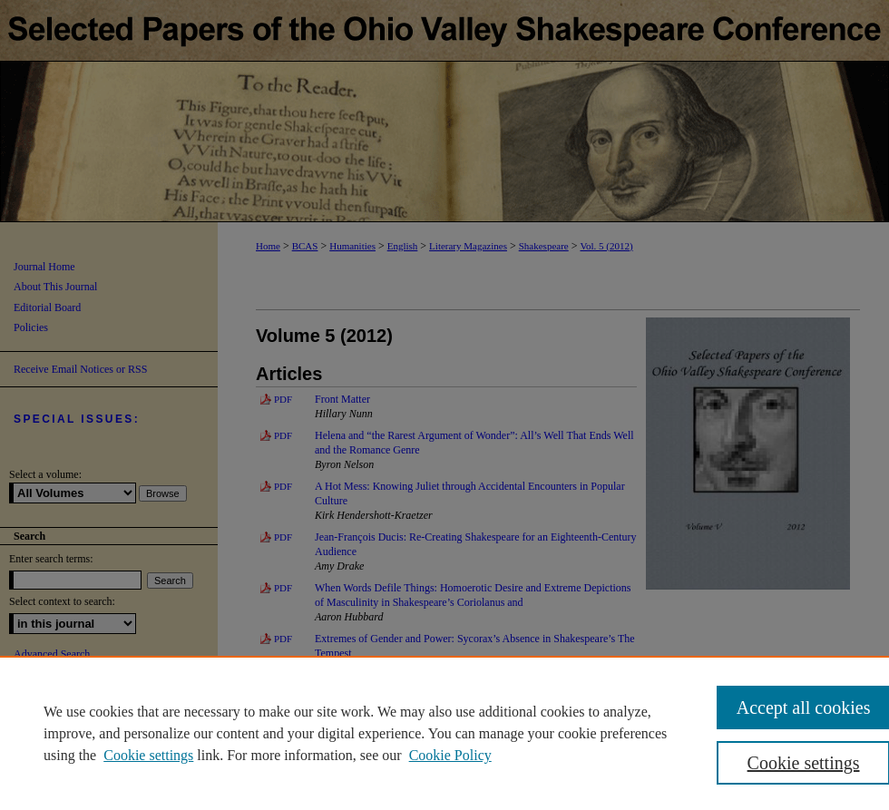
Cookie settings (148, 755)
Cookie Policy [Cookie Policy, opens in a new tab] (450, 755)
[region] (444, 733)
